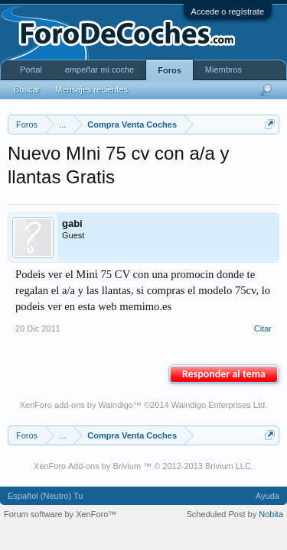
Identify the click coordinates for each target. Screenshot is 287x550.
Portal (31, 69)
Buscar (27, 89)
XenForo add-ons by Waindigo (76, 404)
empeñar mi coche (100, 69)
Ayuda (267, 495)
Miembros (223, 69)
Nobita (271, 514)
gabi (72, 223)
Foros (169, 70)
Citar (263, 328)
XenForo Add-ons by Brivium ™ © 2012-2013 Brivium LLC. (143, 466)
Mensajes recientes (91, 89)
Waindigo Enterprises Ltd (218, 404)
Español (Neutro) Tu (45, 495)
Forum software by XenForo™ (60, 514)
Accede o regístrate (227, 11)
